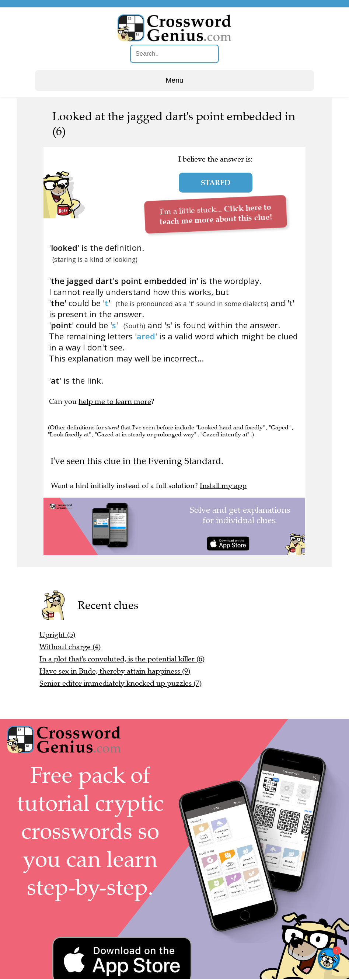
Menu (175, 80)
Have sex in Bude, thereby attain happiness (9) (114, 671)
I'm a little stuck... (215, 214)
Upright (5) (57, 634)
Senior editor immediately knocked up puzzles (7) (120, 683)
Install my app (223, 485)
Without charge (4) (70, 646)
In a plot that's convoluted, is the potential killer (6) (122, 659)
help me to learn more (114, 401)
